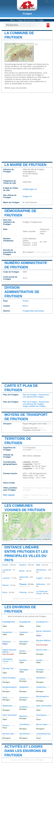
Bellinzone (40, 584)
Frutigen (27, 13)
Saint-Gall (23, 577)
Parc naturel (9, 495)
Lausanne (6, 570)
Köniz (4, 592)
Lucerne (6, 578)
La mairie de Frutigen (25, 165)
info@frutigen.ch (30, 189)
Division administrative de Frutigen (21, 292)
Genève (22, 565)
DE (47, 2)
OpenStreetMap (35, 539)
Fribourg (23, 592)
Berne (12, 20)
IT (52, 2)
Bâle (38, 565)
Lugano (39, 578)
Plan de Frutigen (30, 395)
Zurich (5, 565)
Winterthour (41, 570)
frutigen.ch (27, 196)
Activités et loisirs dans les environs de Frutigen (25, 751)
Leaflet (14, 539)
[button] (6, 516)
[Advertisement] (27, 127)
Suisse (26, 301)
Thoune (22, 584)
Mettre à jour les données (16, 88)
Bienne (5, 585)
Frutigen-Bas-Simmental (26, 20)
